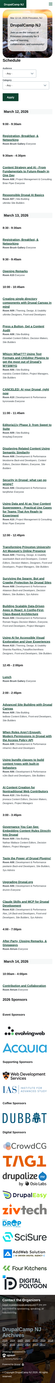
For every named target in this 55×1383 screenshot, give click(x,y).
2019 (42, 1340)
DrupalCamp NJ (14, 4)
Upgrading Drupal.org (18, 882)
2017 (5, 1344)
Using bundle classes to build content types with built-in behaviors (23, 763)
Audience (7, 68)
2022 (27, 1340)
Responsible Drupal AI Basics (23, 195)
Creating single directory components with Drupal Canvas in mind (27, 302)
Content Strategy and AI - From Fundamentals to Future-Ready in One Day (26, 171)
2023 (20, 1340)
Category (7, 80)
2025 (5, 1340)
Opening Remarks (15, 271)
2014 (27, 1344)
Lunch (7, 677)
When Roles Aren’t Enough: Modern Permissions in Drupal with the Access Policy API (27, 736)
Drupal (17, 1364)
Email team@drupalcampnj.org (19, 1304)
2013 (35, 1344)
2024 (12, 1340)
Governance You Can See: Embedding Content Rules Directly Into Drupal (27, 830)
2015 (20, 1344)
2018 (50, 1340)
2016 (12, 1344)
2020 (35, 1340)
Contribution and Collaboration (24, 985)
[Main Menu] (50, 4)
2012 (42, 1344)
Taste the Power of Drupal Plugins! (27, 858)
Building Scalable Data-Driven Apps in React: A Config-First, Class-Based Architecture (23, 610)
